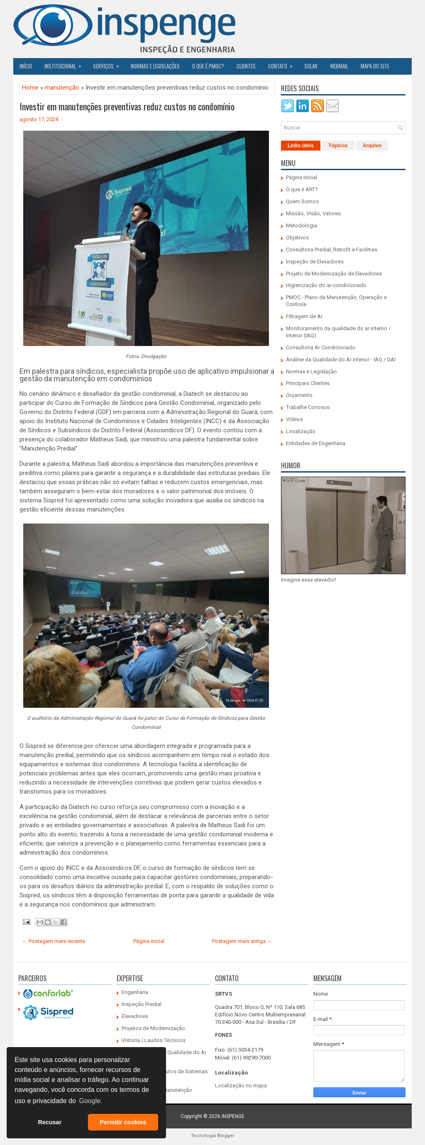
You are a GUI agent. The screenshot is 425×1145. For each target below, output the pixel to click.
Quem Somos (302, 201)
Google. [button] (90, 1100)
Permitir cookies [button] (123, 1122)
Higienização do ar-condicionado (326, 285)
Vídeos (294, 419)
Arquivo (372, 146)
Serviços (109, 64)
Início (26, 66)
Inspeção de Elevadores (315, 261)
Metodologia (301, 225)
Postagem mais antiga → (242, 941)
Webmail (339, 66)
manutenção (62, 87)
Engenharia (135, 992)
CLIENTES (246, 66)
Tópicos (338, 146)
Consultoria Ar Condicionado (320, 347)
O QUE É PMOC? (208, 66)
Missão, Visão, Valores (313, 213)
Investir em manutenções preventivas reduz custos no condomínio (127, 106)
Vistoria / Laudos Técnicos (154, 1040)
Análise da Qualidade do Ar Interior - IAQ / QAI (341, 359)
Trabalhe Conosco (308, 407)
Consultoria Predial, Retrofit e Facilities (331, 249)
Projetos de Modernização (153, 1028)
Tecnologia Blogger (212, 1135)
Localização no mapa (241, 1085)
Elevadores (135, 1016)
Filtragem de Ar (304, 316)
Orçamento (299, 395)
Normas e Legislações (155, 66)
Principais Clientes (308, 383)
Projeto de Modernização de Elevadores (334, 273)
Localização (300, 431)
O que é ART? (302, 189)
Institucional (65, 64)
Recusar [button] (49, 1122)
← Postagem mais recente (53, 941)
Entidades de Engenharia (315, 443)
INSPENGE (233, 1116)
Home (30, 87)
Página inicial (148, 941)
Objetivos (297, 237)
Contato (283, 64)
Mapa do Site (375, 66)
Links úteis (301, 146)
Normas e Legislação (311, 371)
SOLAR (311, 66)
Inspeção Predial (141, 1004)
